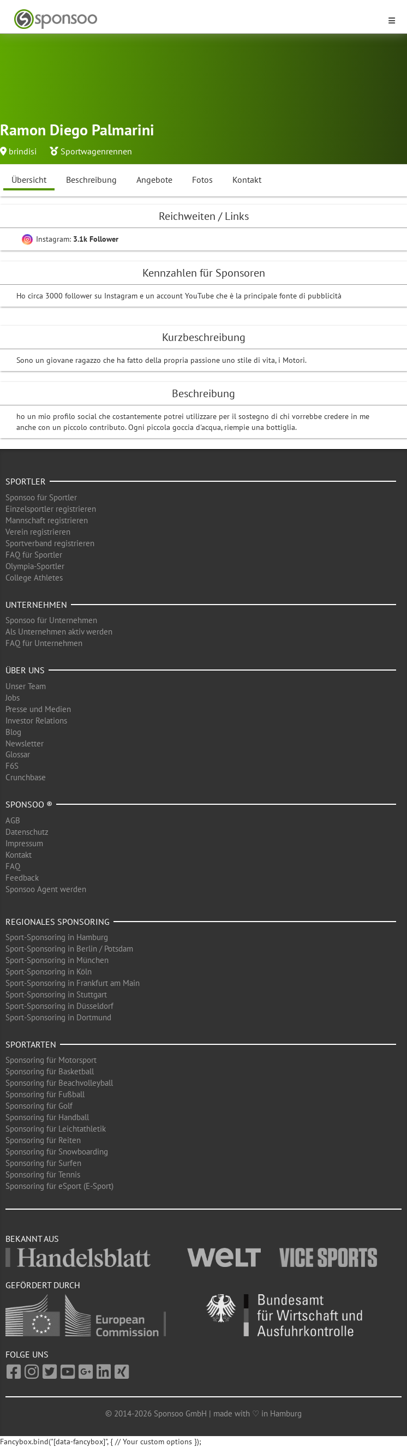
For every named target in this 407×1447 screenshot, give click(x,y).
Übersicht (28, 179)
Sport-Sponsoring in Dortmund (58, 1017)
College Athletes (34, 577)
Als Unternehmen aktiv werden (58, 631)
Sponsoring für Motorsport (51, 1060)
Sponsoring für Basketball (49, 1071)
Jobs (12, 697)
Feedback (22, 877)
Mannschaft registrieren (46, 520)
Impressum (24, 843)
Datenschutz (27, 832)
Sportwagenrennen (96, 151)
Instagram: (70, 239)
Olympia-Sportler (34, 566)
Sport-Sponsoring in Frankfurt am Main (72, 983)
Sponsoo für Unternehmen (51, 620)
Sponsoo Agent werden (45, 889)
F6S (12, 766)
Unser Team (25, 686)
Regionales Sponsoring (57, 921)
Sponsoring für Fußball (45, 1094)
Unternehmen (36, 604)
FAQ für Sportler (33, 554)
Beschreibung (91, 179)
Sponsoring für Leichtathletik (55, 1128)
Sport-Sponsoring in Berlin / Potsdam (69, 948)
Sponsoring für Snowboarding (56, 1151)
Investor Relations (36, 720)
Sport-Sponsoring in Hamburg (56, 937)
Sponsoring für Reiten (43, 1140)
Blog (13, 732)
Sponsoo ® (28, 804)
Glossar (17, 754)
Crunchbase (25, 777)
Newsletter (24, 743)
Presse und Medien (38, 709)
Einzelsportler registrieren (50, 509)
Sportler (25, 481)
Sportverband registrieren (49, 543)
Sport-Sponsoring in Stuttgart (56, 994)
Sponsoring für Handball (47, 1117)
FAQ (12, 866)
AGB (12, 820)
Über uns (25, 670)
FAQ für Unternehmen (43, 643)
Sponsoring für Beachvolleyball (59, 1083)
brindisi (23, 151)
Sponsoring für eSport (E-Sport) (59, 1186)
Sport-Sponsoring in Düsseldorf (59, 1006)
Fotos (202, 179)
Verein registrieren (37, 532)
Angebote (154, 179)
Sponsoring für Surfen (43, 1163)
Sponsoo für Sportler (41, 497)
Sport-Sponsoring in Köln (48, 971)
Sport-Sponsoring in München (57, 960)
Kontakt (246, 179)
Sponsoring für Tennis (42, 1174)
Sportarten (30, 1044)
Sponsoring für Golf (39, 1106)
